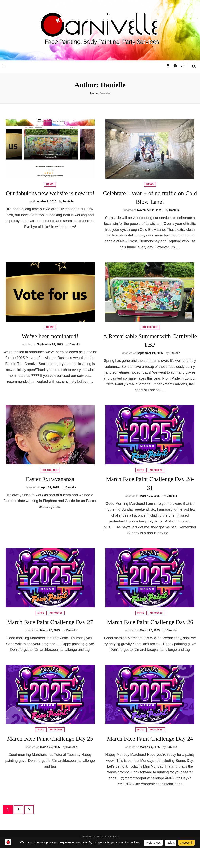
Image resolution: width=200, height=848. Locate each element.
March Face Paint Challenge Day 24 (150, 738)
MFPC (140, 470)
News (50, 184)
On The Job (150, 327)
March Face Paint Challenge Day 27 (50, 622)
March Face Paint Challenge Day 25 (50, 738)
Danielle (68, 201)
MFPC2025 (156, 470)
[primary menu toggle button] (5, 66)
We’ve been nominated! (50, 336)
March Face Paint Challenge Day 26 (150, 622)
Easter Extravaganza (50, 479)
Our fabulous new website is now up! (50, 193)
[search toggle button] (194, 67)
